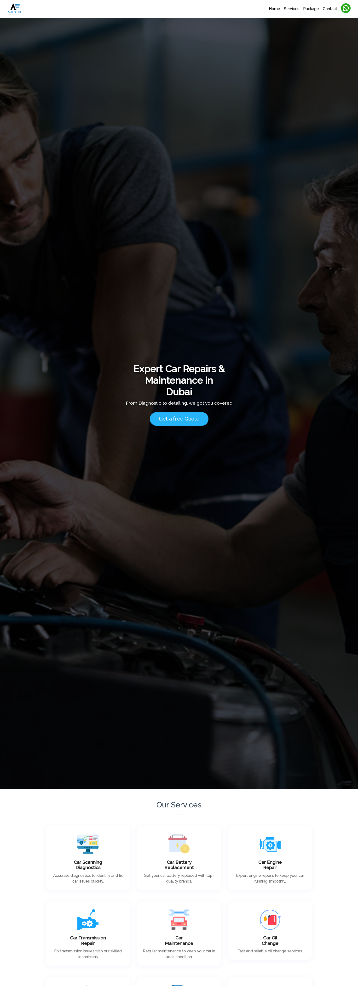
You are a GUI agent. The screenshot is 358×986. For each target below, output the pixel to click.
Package (311, 8)
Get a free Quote (179, 419)
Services (291, 8)
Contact (330, 8)
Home (274, 8)
